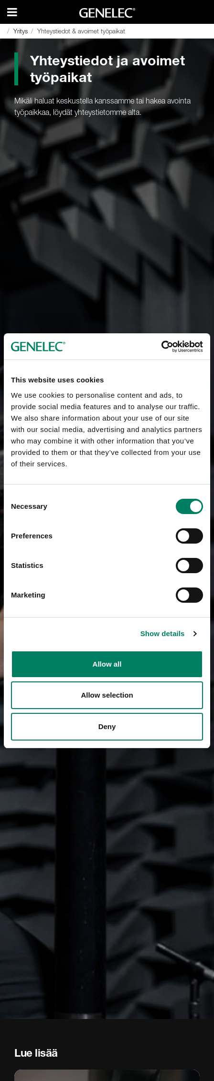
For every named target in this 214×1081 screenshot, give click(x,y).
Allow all (107, 664)
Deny (107, 726)
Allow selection (107, 695)
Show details (162, 633)
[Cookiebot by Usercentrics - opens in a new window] (161, 346)
